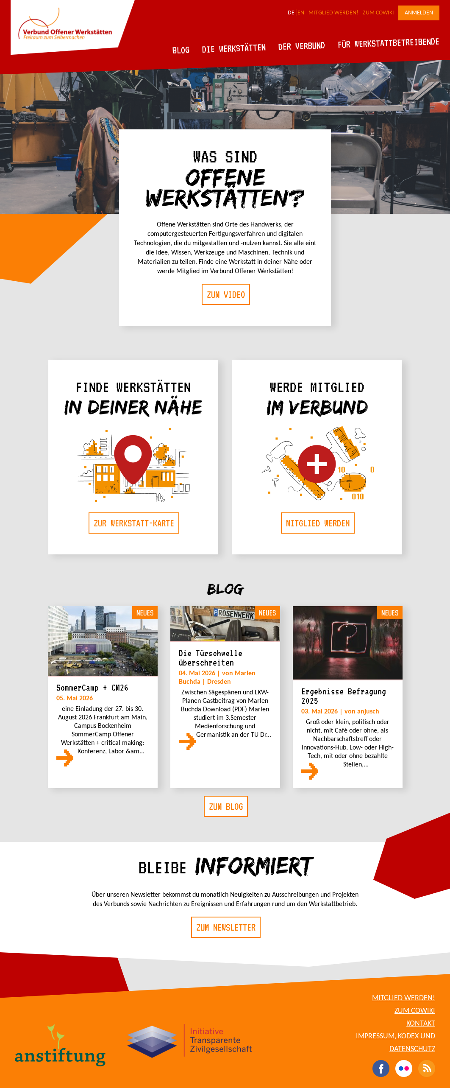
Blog (181, 50)
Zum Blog (226, 806)
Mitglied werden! (333, 13)
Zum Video (226, 294)
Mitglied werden (318, 523)
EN (300, 13)
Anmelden (419, 13)
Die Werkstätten (234, 48)
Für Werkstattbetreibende (388, 42)
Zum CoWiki (378, 13)
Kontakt (420, 1024)
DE (291, 13)
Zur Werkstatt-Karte (134, 523)
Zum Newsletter (226, 927)
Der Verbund (301, 45)
